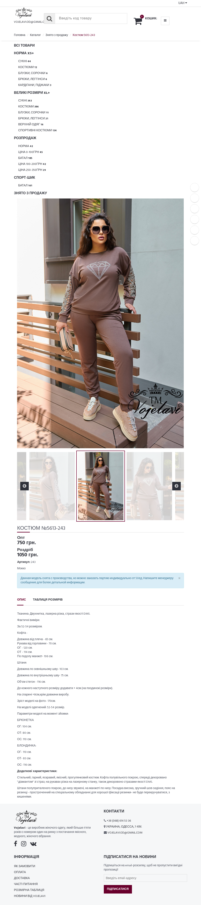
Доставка (22, 878)
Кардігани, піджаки (34, 85)
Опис (21, 599)
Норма (25, 146)
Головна (19, 35)
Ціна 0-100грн (30, 152)
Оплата (20, 872)
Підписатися (118, 889)
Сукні (24, 61)
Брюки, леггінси (32, 79)
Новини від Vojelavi (29, 896)
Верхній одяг (30, 124)
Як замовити (24, 866)
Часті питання (26, 884)
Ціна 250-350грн (32, 170)
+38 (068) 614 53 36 (119, 820)
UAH (182, 3)
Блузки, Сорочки (33, 73)
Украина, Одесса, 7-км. (124, 826)
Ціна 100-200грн (32, 164)
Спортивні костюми (37, 130)
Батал (25, 158)
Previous (24, 486)
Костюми (27, 67)
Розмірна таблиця (29, 890)
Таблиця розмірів (48, 599)
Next (176, 486)
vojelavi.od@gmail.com (31, 22)
